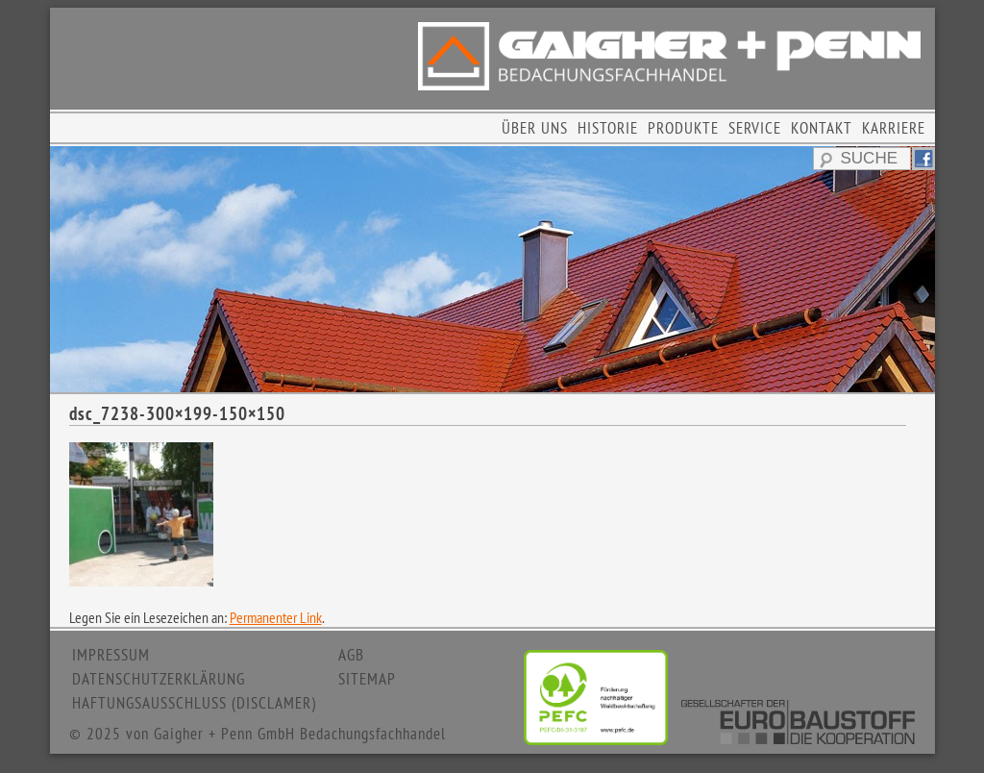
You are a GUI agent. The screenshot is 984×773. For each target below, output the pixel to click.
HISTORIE (608, 127)
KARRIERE (893, 127)
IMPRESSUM (111, 654)
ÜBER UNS (535, 127)
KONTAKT (821, 127)
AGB (351, 654)
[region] (492, 269)
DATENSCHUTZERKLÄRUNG (158, 678)
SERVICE (754, 127)
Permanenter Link (276, 617)
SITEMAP (367, 678)
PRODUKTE (683, 127)
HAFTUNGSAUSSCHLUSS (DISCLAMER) (194, 702)
